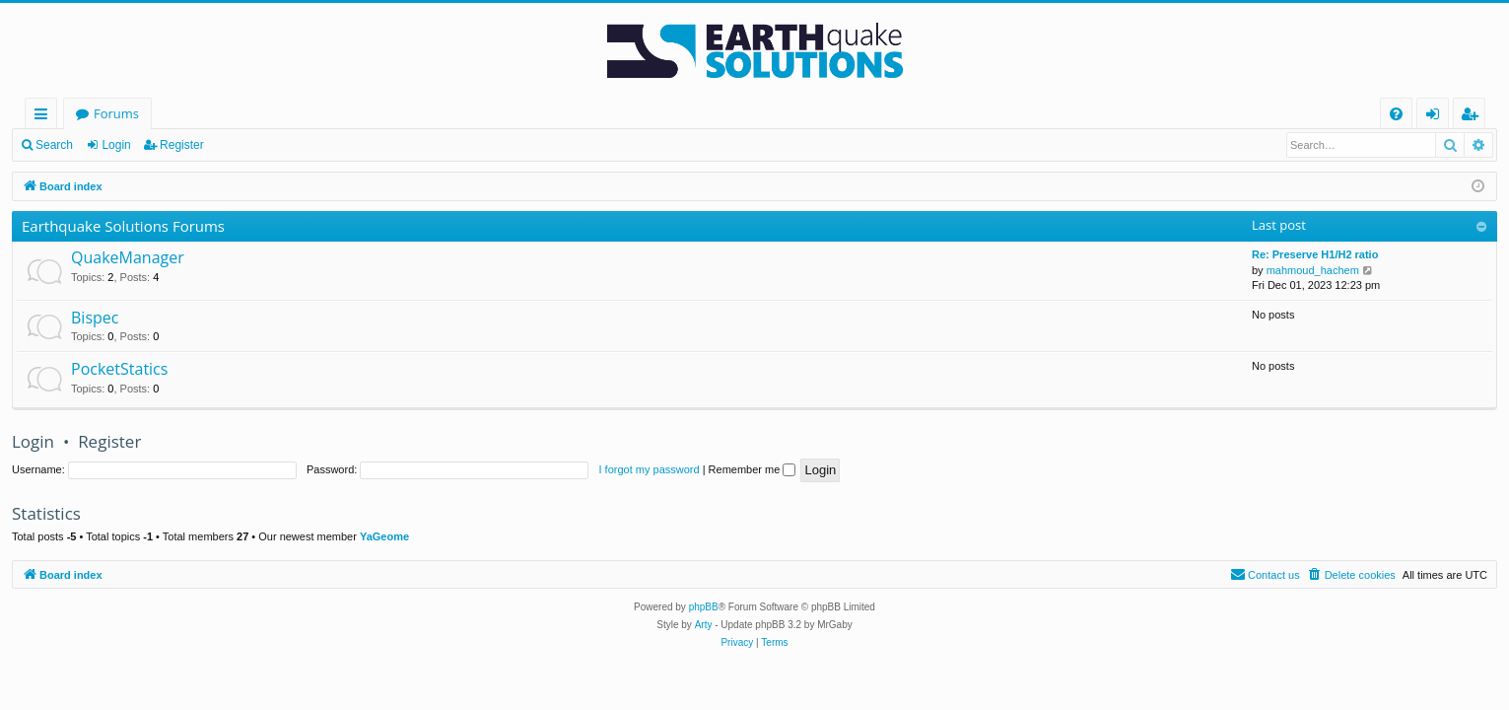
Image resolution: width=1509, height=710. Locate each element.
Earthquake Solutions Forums (123, 226)
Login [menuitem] (1436, 117)
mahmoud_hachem (1313, 270)
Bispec (94, 317)
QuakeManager (127, 257)
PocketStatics (119, 369)
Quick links (45, 117)
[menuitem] (1396, 114)
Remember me (752, 469)
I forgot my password (649, 469)
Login (116, 145)
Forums (116, 113)
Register (182, 145)
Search (54, 145)
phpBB (704, 607)
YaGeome (384, 536)
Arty (704, 624)
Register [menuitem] (1473, 117)
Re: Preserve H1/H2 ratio (1315, 254)
